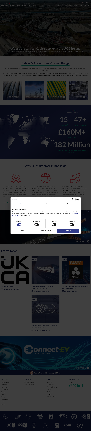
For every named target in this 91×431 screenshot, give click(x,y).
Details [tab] (45, 203)
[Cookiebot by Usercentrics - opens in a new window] (72, 199)
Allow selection (45, 230)
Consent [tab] (22, 203)
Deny (22, 230)
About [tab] (69, 203)
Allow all (68, 230)
